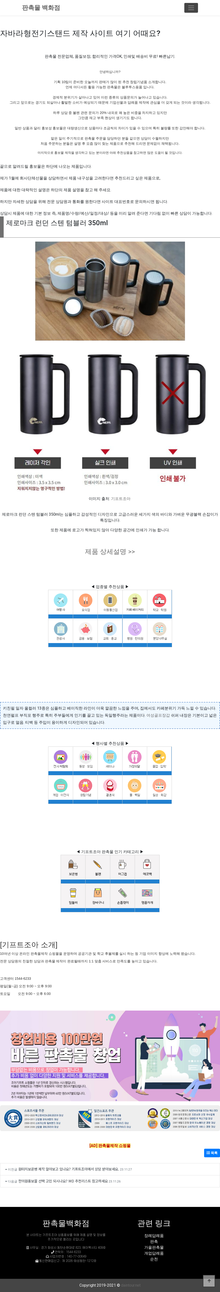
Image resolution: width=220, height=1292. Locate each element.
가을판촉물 (154, 1247)
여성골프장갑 (158, 715)
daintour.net (131, 1285)
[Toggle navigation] (191, 8)
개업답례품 (154, 1253)
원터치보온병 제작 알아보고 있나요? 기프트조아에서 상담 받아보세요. (68, 1168)
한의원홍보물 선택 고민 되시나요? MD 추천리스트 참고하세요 (63, 1180)
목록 (212, 1153)
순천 (154, 1259)
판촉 (154, 1241)
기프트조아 (121, 498)
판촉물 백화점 (41, 7)
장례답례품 (154, 1235)
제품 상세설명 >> (110, 552)
